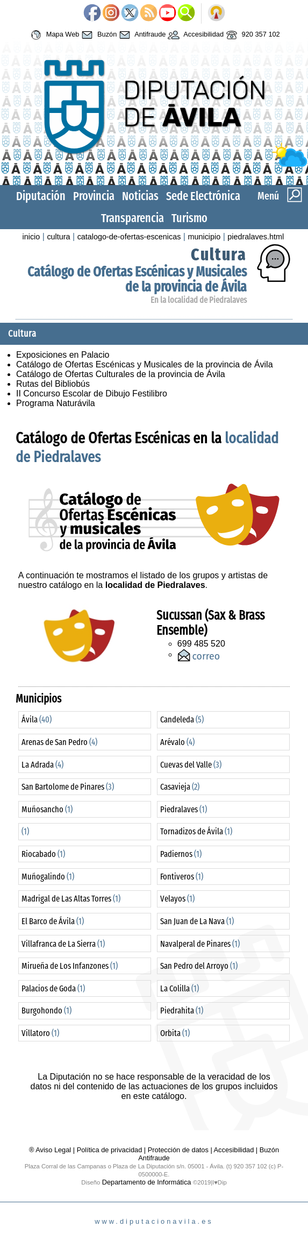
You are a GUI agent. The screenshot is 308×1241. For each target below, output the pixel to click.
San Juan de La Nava (197, 921)
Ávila (37, 719)
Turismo (189, 218)
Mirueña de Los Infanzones (70, 966)
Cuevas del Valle (190, 765)
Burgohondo (46, 1010)
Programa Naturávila (55, 403)
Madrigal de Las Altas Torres (71, 898)
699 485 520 (201, 643)
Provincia (93, 196)
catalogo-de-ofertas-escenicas (129, 236)
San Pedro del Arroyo (199, 966)
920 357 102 (252, 35)
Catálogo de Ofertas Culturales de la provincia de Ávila (120, 374)
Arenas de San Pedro (59, 742)
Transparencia (132, 218)
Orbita (175, 1033)
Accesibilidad (195, 35)
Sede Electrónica (203, 196)
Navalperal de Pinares (200, 944)
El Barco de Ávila (53, 921)
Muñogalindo (48, 876)
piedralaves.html (255, 236)
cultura (58, 236)
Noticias (140, 196)
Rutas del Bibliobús (53, 383)
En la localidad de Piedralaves (199, 300)
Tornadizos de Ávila (196, 831)
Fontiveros (181, 876)
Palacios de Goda (53, 988)
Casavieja (179, 787)
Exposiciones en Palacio (62, 354)
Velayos (177, 898)
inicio (31, 236)
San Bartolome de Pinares (68, 787)
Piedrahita (181, 1010)
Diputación (41, 196)
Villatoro (40, 1033)
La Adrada (42, 765)
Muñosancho (47, 809)
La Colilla (179, 988)
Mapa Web (53, 35)
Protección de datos (178, 1150)
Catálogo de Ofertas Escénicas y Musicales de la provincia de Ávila (137, 279)
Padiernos (181, 854)
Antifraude (141, 35)
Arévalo (177, 742)
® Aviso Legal (51, 1150)
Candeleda (182, 719)
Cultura (219, 254)
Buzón (98, 35)
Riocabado (43, 854)
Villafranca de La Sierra (63, 944)
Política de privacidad (109, 1150)
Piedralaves (183, 809)
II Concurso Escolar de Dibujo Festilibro (91, 393)
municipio (204, 236)
